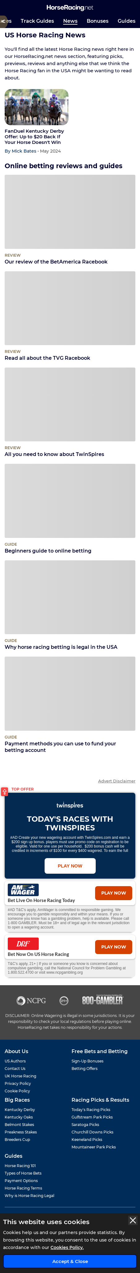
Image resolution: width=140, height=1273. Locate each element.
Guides (126, 21)
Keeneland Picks (87, 1139)
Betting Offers (85, 1068)
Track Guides (37, 21)
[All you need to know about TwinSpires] (70, 404)
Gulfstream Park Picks (92, 1117)
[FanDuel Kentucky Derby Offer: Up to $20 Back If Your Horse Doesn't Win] (36, 107)
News (70, 21)
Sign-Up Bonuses (87, 1061)
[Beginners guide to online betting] (70, 501)
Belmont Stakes (19, 1124)
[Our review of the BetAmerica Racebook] (70, 212)
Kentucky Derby (20, 1109)
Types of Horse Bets (23, 1173)
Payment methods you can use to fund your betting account (70, 743)
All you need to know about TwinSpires (70, 450)
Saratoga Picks (85, 1124)
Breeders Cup (17, 1139)
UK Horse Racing (20, 1076)
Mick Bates (24, 151)
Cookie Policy (17, 1091)
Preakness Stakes (21, 1132)
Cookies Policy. (67, 1247)
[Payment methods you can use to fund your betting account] (70, 693)
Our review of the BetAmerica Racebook (70, 258)
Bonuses (97, 21)
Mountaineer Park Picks (94, 1147)
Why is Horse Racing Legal (29, 1195)
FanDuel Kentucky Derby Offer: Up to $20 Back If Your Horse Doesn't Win (34, 136)
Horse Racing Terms (23, 1188)
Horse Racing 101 (20, 1165)
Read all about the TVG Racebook (70, 354)
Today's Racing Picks (91, 1109)
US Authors (15, 1061)
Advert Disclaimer (116, 781)
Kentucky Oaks (19, 1117)
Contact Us (15, 1068)
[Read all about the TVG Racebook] (70, 308)
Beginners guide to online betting (70, 547)
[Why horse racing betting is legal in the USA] (70, 597)
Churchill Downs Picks (92, 1132)
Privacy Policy (18, 1083)
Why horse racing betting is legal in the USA (70, 643)
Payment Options (21, 1180)
